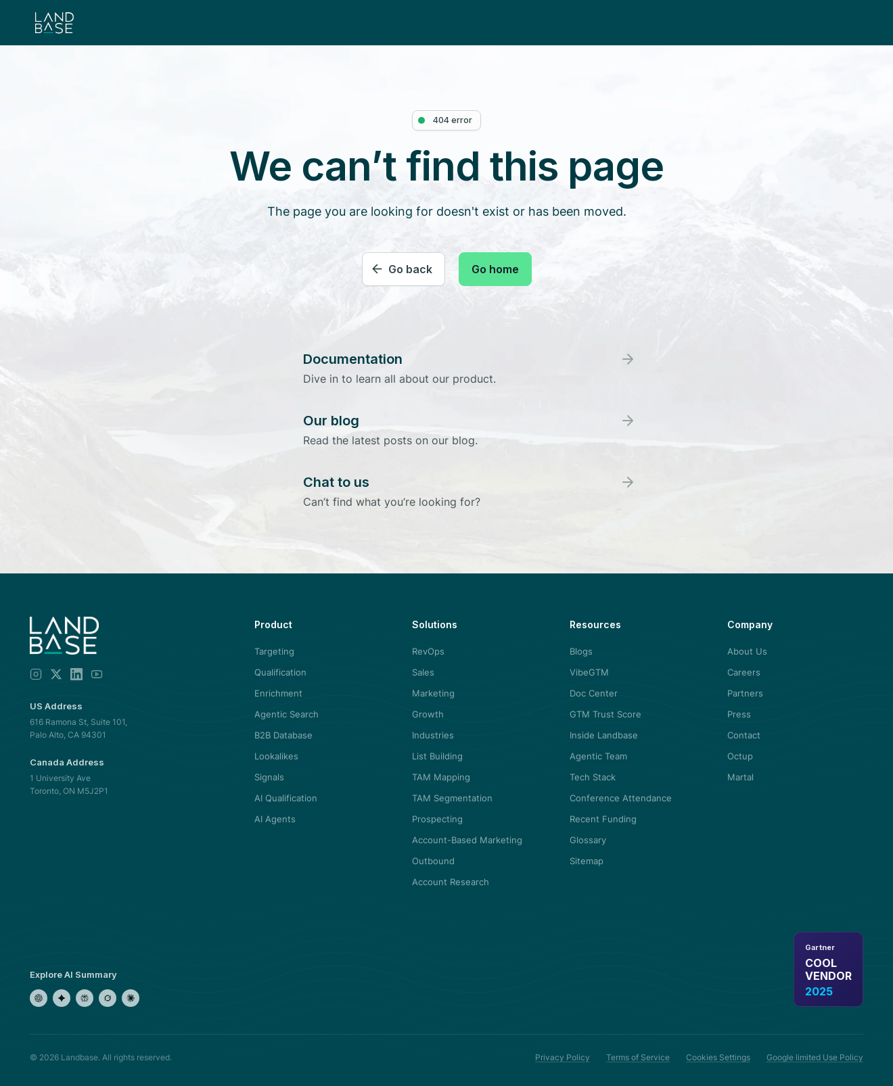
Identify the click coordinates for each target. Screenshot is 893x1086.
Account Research (450, 881)
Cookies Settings (718, 1057)
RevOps (428, 651)
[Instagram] (36, 674)
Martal (740, 777)
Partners (745, 693)
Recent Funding (603, 818)
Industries (433, 735)
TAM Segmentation (452, 798)
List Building (437, 756)
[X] (56, 674)
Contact (743, 735)
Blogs (581, 651)
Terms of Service (638, 1057)
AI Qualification (285, 798)
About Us (747, 651)
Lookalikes (276, 756)
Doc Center (594, 693)
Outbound (433, 860)
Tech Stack (593, 777)
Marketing (433, 693)
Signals (269, 777)
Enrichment (278, 693)
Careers (743, 672)
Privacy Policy (562, 1057)
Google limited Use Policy (814, 1057)
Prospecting (437, 818)
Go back (410, 269)
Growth (428, 714)
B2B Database (283, 735)
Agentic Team (598, 756)
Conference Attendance (621, 798)
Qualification (280, 672)
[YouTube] (97, 674)
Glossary (588, 839)
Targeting (274, 651)
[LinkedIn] (76, 674)
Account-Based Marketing (467, 839)
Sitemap (586, 860)
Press (739, 714)
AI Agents (275, 818)
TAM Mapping (441, 777)
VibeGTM (589, 672)
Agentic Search (286, 714)
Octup (740, 756)
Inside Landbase (604, 735)
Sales (423, 672)
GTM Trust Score (605, 714)
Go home (495, 269)
